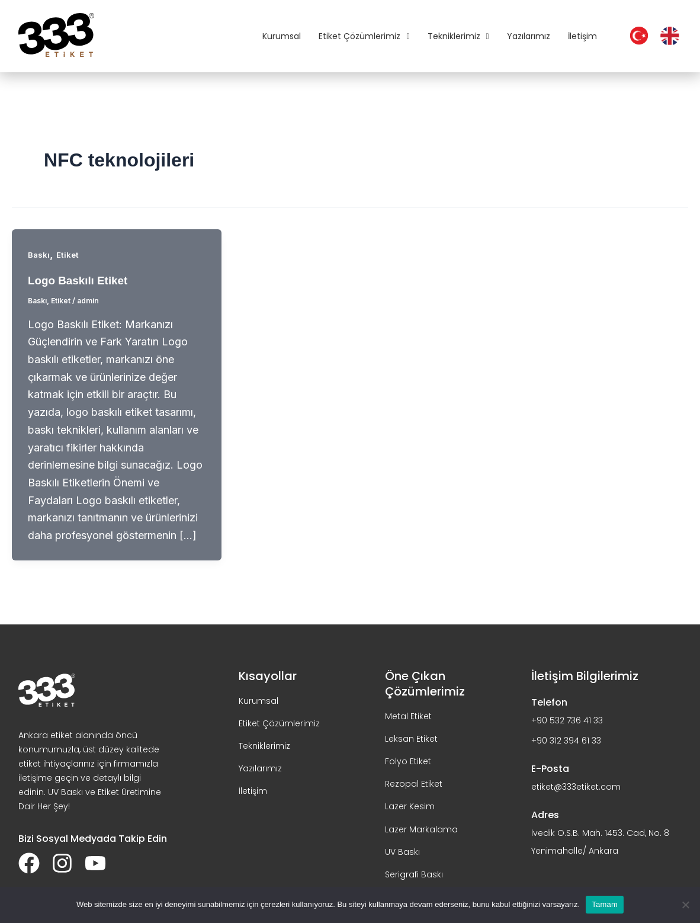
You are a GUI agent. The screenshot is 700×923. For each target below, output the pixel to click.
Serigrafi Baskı (414, 874)
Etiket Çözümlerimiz (364, 36)
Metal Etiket (408, 716)
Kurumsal (281, 36)
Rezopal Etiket (413, 784)
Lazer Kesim (410, 806)
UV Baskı (402, 851)
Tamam (605, 904)
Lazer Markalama (421, 829)
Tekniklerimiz (458, 36)
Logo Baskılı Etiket (81, 280)
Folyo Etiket (408, 761)
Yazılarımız (528, 36)
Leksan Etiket (411, 738)
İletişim (582, 36)
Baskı (39, 254)
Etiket (68, 254)
